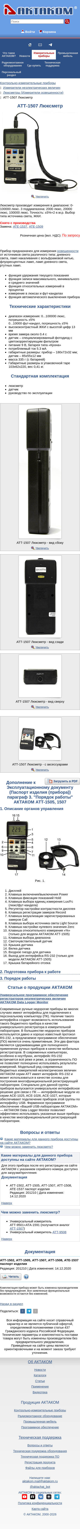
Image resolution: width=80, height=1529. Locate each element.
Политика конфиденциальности (40, 1503)
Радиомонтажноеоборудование (12, 64)
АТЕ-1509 (36, 226)
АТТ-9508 (59, 1232)
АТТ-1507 (17, 1228)
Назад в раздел (11, 1304)
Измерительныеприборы (44, 55)
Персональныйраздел (11, 74)
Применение (40, 1386)
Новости (24, 56)
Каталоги (40, 1375)
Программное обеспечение (40, 1427)
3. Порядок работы (18, 978)
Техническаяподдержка (52, 64)
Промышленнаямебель (68, 55)
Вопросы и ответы (40, 1445)
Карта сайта (40, 1509)
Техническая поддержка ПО (40, 1456)
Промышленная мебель (40, 1421)
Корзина (49, 32)
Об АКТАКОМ (40, 1362)
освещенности (68, 251)
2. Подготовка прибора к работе (30, 972)
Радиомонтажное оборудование (40, 1416)
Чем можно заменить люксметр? (28, 1147)
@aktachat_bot (40, 1486)
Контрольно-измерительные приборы (40, 1410)
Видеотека (40, 1392)
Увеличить (42, 196)
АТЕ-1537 (20, 226)
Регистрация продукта (40, 1462)
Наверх (6, 1203)
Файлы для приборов (40, 1468)
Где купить (34, 65)
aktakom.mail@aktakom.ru (40, 1481)
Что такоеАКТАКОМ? (9, 55)
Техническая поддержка (40, 1437)
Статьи (40, 1381)
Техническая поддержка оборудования (40, 1451)
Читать (14, 1276)
